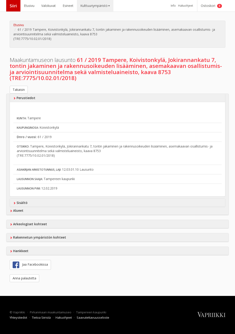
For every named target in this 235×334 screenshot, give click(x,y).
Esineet (68, 5)
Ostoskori (211, 5)
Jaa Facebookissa (30, 265)
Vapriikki (19, 312)
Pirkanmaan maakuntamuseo (51, 312)
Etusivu (29, 5)
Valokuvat (48, 5)
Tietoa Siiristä (41, 317)
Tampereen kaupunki (91, 312)
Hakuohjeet (185, 6)
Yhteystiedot (19, 317)
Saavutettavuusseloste (93, 317)
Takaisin (19, 89)
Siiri (13, 5)
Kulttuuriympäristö (95, 5)
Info (173, 6)
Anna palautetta (24, 278)
